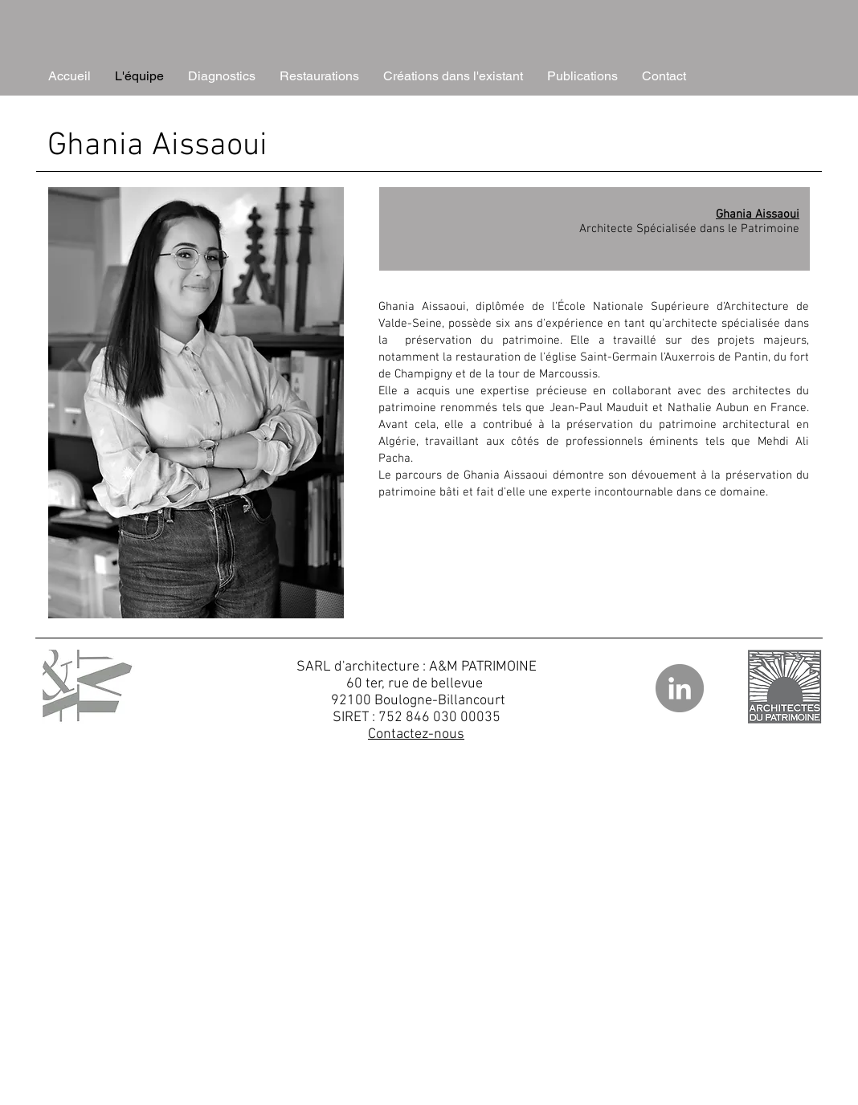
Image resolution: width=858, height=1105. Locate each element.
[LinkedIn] (680, 688)
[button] (222, 76)
